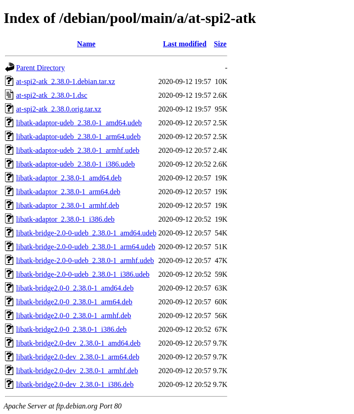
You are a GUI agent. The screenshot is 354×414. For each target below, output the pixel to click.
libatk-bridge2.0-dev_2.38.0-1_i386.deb (75, 384)
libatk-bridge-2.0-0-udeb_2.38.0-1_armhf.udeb (85, 260)
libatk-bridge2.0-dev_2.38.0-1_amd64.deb (78, 343)
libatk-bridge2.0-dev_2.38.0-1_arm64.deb (77, 357)
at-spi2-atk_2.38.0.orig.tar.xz (58, 109)
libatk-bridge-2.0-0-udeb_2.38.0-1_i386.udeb (83, 274)
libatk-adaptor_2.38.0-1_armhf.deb (67, 205)
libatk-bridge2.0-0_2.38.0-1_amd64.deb (75, 288)
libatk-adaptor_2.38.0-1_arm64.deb (68, 192)
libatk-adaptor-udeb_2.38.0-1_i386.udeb (75, 164)
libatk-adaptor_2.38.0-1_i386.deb (65, 219)
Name (86, 44)
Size (220, 44)
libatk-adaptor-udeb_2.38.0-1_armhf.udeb (77, 150)
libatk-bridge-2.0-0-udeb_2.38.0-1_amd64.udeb (86, 233)
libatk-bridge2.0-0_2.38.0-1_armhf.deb (73, 315)
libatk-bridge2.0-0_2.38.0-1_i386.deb (71, 329)
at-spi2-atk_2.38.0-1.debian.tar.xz (65, 81)
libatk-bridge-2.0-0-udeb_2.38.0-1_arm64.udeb (85, 247)
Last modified (185, 44)
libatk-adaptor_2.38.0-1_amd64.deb (69, 178)
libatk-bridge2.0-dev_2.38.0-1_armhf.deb (77, 371)
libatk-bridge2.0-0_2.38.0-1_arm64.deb (74, 302)
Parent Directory (40, 68)
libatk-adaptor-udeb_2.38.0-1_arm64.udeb (78, 136)
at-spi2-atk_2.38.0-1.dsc (51, 95)
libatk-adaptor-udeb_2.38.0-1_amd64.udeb (79, 123)
